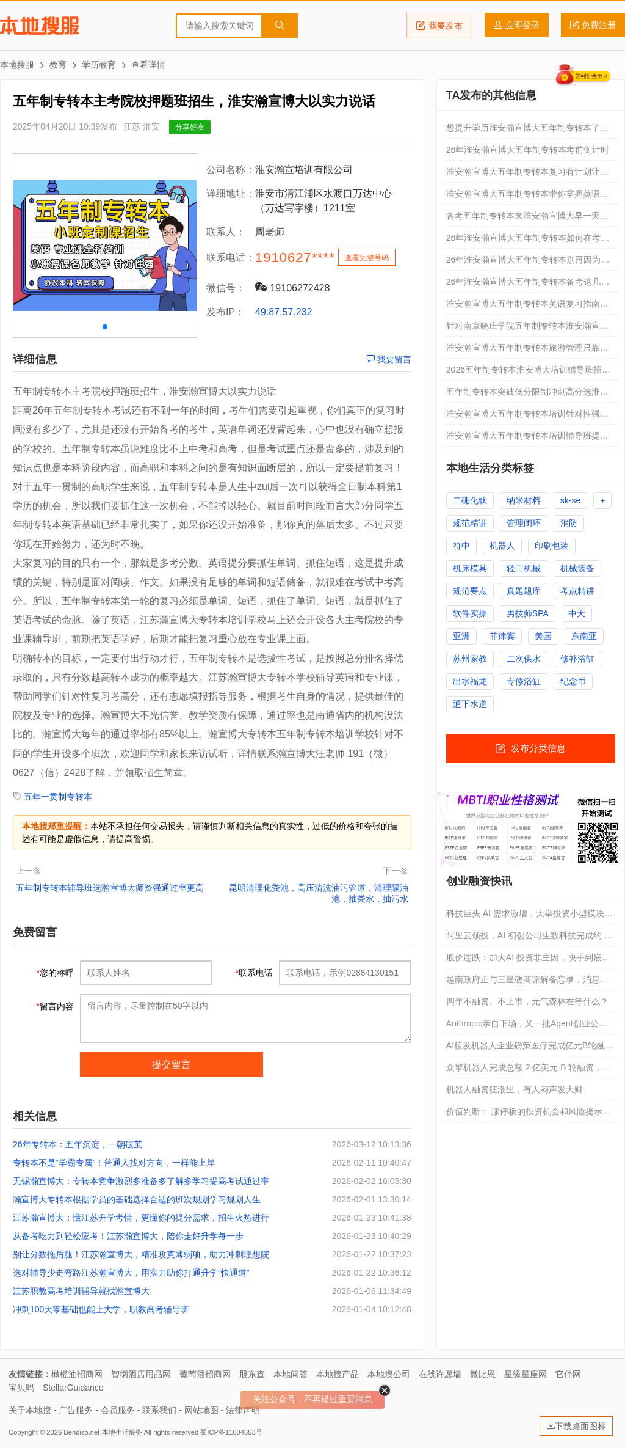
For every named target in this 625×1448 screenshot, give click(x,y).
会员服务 (118, 1410)
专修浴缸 (524, 681)
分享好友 (189, 127)
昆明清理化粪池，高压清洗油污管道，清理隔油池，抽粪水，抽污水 (318, 893)
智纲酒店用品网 (141, 1374)
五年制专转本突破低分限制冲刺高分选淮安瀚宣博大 (527, 395)
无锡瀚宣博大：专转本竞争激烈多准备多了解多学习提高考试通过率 (141, 1181)
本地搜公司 (388, 1374)
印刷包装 (552, 545)
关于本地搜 (30, 1410)
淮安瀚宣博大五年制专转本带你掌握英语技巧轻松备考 (527, 197)
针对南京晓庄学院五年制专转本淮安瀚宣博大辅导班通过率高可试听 (527, 329)
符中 (461, 545)
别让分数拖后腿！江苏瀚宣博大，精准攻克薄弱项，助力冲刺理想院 (141, 1254)
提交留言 (171, 1064)
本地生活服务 (122, 1432)
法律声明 (243, 1410)
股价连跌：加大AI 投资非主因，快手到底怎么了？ (528, 960)
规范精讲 (470, 523)
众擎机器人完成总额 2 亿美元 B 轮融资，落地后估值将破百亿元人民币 (529, 1070)
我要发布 (439, 26)
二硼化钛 (470, 500)
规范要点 (470, 591)
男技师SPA (528, 613)
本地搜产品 (337, 1374)
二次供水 (524, 659)
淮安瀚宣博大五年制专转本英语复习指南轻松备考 (527, 307)
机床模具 (470, 568)
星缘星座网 (525, 1374)
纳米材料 (524, 500)
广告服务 (76, 1410)
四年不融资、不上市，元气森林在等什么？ (527, 1001)
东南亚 (584, 636)
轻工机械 (524, 568)
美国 (543, 636)
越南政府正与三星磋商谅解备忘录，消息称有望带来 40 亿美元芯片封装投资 (527, 982)
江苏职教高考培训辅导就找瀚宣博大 (81, 1291)
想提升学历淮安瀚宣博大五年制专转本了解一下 (527, 131)
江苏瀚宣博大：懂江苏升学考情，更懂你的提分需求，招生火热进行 (141, 1218)
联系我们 (159, 1410)
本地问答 (290, 1374)
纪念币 (573, 681)
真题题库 (524, 591)
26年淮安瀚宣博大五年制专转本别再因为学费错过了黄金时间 (528, 263)
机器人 (502, 545)
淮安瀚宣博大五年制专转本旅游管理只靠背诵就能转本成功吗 (527, 351)
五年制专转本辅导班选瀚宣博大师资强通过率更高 (110, 888)
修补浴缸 (577, 659)
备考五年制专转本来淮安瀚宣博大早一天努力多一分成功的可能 (527, 219)
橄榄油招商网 (77, 1374)
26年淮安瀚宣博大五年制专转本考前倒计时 (528, 150)
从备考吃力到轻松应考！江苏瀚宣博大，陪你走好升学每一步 (128, 1236)
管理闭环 (524, 523)
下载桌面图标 (576, 1426)
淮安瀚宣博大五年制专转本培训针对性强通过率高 (527, 417)
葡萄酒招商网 (205, 1374)
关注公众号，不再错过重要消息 (312, 1399)
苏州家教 (470, 659)
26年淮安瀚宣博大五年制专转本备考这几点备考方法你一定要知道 (528, 285)
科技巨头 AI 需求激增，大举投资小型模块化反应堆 (529, 916)
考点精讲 (577, 591)
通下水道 (470, 704)
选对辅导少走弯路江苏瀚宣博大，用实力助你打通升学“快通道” (131, 1273)
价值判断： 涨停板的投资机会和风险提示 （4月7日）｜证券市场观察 (524, 1114)
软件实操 (470, 613)
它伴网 (568, 1374)
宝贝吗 (21, 1387)
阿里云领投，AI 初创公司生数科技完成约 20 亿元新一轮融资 (530, 938)
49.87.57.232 (283, 312)
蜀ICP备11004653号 (231, 1432)
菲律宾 (502, 636)
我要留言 (388, 359)
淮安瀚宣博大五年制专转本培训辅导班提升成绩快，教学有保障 (527, 439)
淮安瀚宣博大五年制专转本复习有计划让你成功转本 (527, 175)
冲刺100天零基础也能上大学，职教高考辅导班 (101, 1309)
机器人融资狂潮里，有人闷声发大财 (514, 1089)
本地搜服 (39, 25)
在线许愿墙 (440, 1374)
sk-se (570, 500)
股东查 (252, 1374)
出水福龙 (470, 681)
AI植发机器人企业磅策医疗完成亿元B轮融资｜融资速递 (530, 1048)
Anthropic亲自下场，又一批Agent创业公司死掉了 (526, 1026)
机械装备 (577, 568)
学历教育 (99, 65)
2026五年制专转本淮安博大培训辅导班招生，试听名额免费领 (524, 373)
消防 (568, 523)
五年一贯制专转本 (58, 797)
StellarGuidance (73, 1387)
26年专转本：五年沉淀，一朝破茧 (77, 1144)
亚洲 (461, 636)
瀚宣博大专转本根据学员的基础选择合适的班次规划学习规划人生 (137, 1199)
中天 (576, 613)
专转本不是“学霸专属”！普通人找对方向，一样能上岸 (114, 1163)
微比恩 (483, 1374)
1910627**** (295, 257)
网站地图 (201, 1410)
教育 (58, 65)
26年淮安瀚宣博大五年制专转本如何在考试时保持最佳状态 (528, 241)
